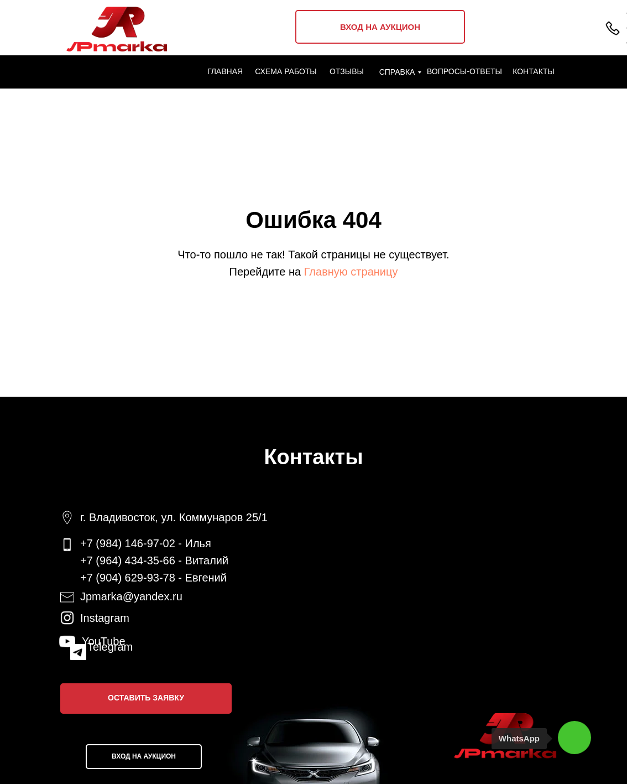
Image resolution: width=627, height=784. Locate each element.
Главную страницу (351, 272)
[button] (146, 698)
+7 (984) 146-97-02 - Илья (145, 543)
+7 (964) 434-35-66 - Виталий (154, 560)
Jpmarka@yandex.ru (131, 596)
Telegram (110, 647)
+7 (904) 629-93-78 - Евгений (153, 578)
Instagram (104, 618)
